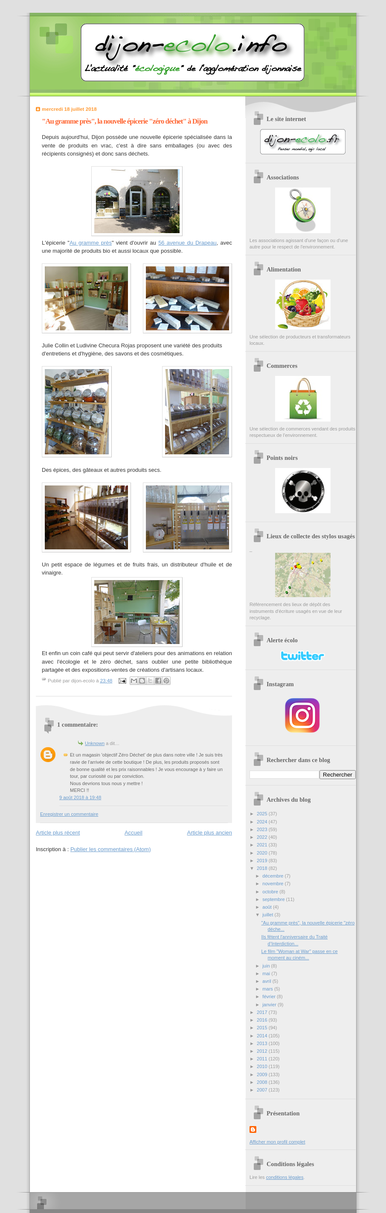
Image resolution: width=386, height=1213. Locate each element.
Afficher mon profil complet (277, 1141)
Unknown (94, 743)
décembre (273, 875)
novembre (273, 883)
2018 (263, 868)
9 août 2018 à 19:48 (80, 797)
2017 (263, 1012)
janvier (270, 1004)
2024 (263, 821)
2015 (263, 1027)
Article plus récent (58, 832)
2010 (263, 1066)
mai (266, 973)
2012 (263, 1051)
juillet (268, 914)
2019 (263, 860)
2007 (263, 1089)
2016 (263, 1019)
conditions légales (285, 1177)
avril (267, 981)
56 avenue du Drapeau (187, 243)
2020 (263, 852)
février (269, 996)
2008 (263, 1082)
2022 (263, 837)
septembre (274, 899)
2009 (263, 1074)
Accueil (133, 832)
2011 (263, 1058)
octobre (270, 891)
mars (268, 988)
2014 (263, 1035)
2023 (263, 829)
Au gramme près (91, 243)
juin (266, 965)
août (267, 907)
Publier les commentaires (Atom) (110, 849)
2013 (263, 1043)
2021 (263, 844)
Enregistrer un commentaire (69, 814)
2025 (263, 813)
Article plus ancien (209, 832)
